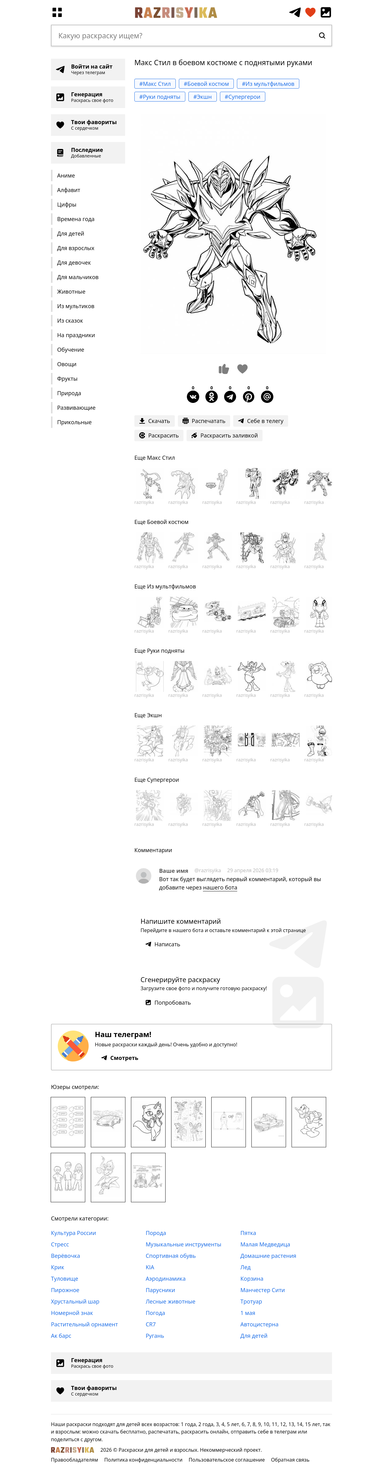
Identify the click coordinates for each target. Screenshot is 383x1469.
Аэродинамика (166, 1278)
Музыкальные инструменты (183, 1244)
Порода (156, 1233)
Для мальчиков (78, 277)
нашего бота (220, 887)
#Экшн (202, 96)
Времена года (76, 219)
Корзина (251, 1278)
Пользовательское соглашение (227, 1460)
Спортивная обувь (171, 1255)
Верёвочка (65, 1255)
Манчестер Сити (262, 1290)
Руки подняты (165, 650)
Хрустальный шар (75, 1301)
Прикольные (74, 422)
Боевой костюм (168, 521)
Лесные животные (171, 1301)
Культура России (73, 1233)
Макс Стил (161, 457)
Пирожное (65, 1290)
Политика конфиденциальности (143, 1460)
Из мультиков (76, 306)
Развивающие (76, 407)
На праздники (76, 335)
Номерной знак (72, 1312)
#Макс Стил (155, 83)
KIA (150, 1267)
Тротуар (251, 1301)
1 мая (247, 1312)
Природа (69, 393)
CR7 (151, 1324)
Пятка (248, 1233)
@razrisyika (208, 870)
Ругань (155, 1335)
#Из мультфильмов (268, 83)
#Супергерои (242, 96)
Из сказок (70, 320)
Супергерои (163, 779)
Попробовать (168, 1002)
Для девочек (74, 262)
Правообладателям (74, 1460)
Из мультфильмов (171, 586)
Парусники (160, 1290)
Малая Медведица (265, 1244)
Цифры (66, 204)
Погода (155, 1312)
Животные (71, 291)
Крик (57, 1267)
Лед (245, 1267)
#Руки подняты (159, 96)
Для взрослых (75, 248)
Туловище (64, 1278)
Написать (162, 944)
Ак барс (61, 1335)
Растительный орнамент (84, 1324)
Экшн (154, 715)
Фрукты (67, 378)
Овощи (67, 364)
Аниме (66, 175)
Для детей (70, 233)
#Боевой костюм (206, 83)
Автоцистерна (259, 1324)
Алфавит (68, 190)
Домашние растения (268, 1255)
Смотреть (119, 1057)
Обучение (70, 349)
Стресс (60, 1244)
